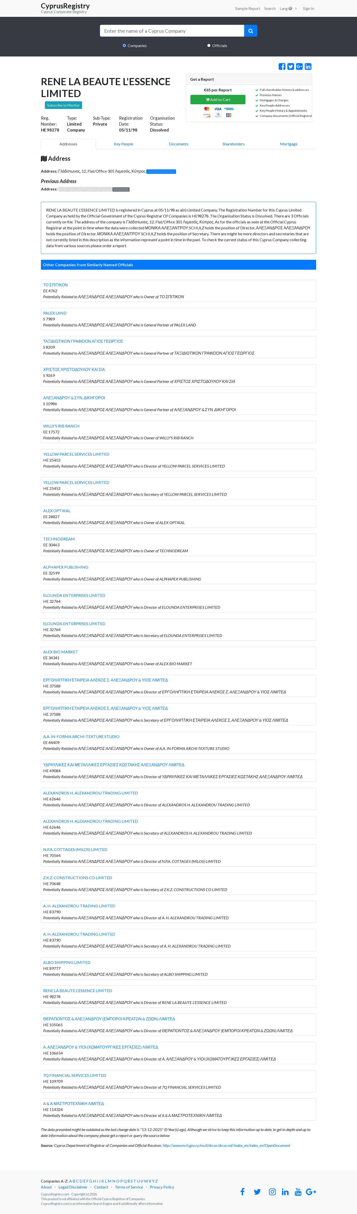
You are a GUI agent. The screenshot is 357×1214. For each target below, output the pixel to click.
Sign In (308, 8)
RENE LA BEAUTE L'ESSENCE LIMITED (77, 990)
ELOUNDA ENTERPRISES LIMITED (74, 595)
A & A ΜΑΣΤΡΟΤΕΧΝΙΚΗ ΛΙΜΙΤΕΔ (73, 1103)
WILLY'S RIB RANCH (61, 425)
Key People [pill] (123, 143)
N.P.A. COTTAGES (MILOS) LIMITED (75, 849)
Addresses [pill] (68, 143)
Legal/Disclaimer (73, 1187)
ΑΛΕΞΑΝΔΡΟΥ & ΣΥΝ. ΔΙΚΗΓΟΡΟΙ (74, 397)
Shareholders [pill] (234, 143)
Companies (137, 45)
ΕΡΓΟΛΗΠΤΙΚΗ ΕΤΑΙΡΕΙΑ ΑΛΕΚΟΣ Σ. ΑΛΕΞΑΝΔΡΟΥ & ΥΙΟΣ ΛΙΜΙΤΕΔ (105, 680)
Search (270, 8)
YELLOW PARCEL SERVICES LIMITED (76, 454)
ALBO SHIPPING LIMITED (66, 962)
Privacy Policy (162, 1187)
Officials (219, 45)
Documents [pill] (178, 143)
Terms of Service (129, 1187)
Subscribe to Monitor (63, 105)
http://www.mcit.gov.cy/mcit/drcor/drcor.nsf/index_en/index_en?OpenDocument (226, 1145)
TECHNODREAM (59, 538)
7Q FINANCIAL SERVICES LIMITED (74, 1075)
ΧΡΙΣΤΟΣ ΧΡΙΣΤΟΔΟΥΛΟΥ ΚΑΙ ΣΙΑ (74, 369)
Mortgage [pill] (289, 143)
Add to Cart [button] (218, 99)
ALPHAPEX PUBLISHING (65, 567)
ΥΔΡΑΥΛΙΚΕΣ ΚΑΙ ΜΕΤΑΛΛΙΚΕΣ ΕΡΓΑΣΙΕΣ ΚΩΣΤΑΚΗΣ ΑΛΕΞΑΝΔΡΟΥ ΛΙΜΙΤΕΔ (113, 764)
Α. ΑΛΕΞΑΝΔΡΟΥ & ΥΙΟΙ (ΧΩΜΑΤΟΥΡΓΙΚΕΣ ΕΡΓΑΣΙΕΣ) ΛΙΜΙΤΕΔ (100, 1047)
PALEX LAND (54, 313)
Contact (101, 1187)
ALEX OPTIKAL (56, 510)
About (46, 1187)
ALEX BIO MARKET (60, 651)
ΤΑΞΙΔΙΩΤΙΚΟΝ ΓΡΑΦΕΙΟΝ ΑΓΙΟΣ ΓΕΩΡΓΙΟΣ (83, 341)
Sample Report (247, 8)
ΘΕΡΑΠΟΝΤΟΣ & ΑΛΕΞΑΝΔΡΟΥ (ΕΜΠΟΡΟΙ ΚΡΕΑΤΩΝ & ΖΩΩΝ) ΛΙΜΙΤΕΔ (109, 1018)
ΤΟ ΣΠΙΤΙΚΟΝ (55, 284)
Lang (286, 8)
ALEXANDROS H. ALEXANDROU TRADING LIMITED (90, 793)
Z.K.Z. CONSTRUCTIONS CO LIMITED (77, 877)
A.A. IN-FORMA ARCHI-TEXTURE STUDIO (81, 736)
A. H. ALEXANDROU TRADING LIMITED (79, 905)
